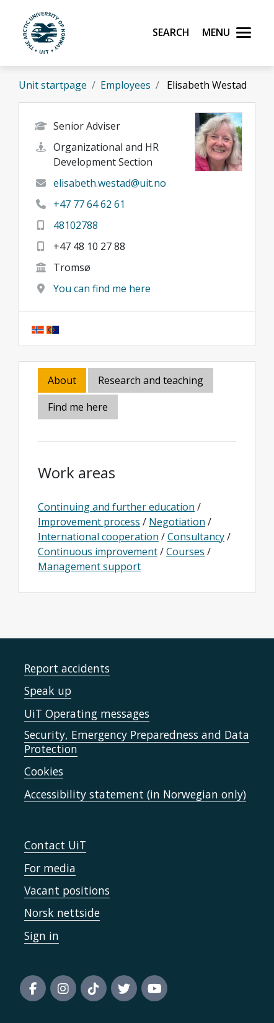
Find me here (78, 407)
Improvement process (89, 522)
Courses (185, 551)
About (62, 380)
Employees (125, 85)
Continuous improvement (97, 551)
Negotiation (177, 522)
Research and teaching (150, 380)
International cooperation (98, 536)
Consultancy (195, 536)
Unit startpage (53, 85)
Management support (89, 566)
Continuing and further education (116, 507)
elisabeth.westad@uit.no (109, 183)
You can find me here (102, 288)
